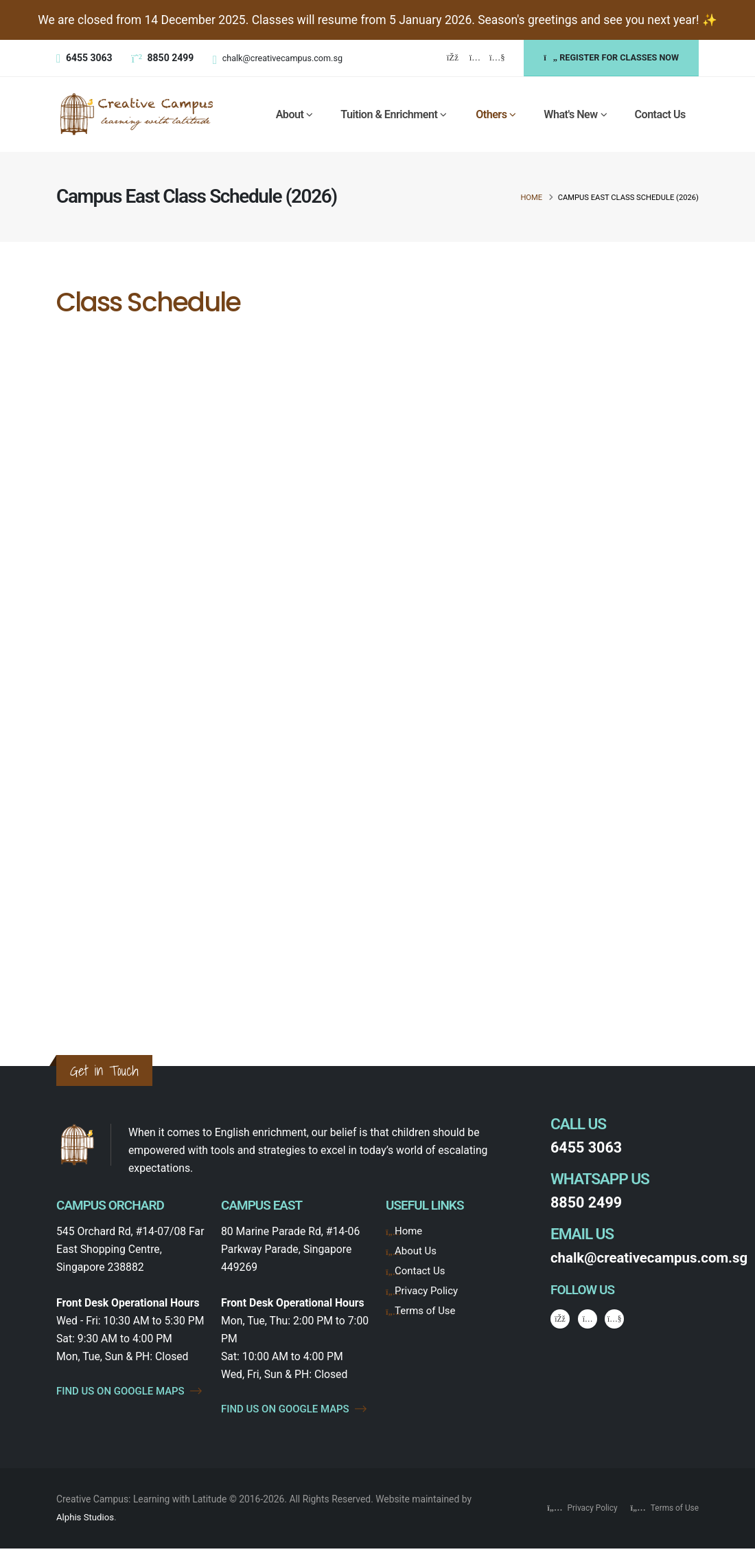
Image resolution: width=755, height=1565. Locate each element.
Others (491, 114)
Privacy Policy (428, 1290)
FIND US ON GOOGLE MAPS (130, 1399)
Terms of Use (426, 1310)
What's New (570, 114)
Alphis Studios (86, 1534)
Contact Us (660, 114)
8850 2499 (588, 1202)
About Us (417, 1250)
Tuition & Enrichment (388, 114)
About (290, 114)
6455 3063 (588, 1147)
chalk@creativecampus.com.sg (282, 58)
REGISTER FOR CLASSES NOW (611, 57)
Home (531, 197)
